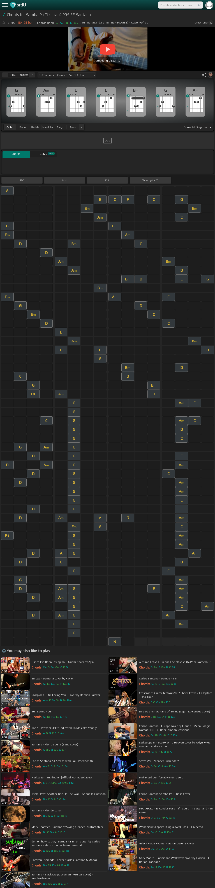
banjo (60, 127)
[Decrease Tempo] (5, 74)
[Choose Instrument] (81, 127)
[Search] (199, 5)
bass (73, 127)
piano (22, 127)
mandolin (47, 127)
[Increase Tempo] (32, 74)
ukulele (35, 127)
